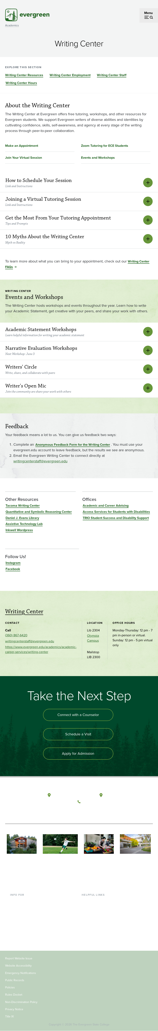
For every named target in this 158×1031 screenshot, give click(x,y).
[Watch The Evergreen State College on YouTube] (90, 811)
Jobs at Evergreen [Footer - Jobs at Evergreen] (95, 941)
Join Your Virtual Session (23, 157)
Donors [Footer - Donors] (15, 927)
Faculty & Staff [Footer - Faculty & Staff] (20, 921)
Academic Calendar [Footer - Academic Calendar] (96, 927)
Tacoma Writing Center (23, 505)
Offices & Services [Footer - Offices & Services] (95, 914)
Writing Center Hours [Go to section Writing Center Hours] (21, 82)
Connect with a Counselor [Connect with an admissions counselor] (78, 714)
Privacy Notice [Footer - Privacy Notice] (14, 1009)
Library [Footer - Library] (86, 901)
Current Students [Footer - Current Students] (22, 901)
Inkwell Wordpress (19, 530)
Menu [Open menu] (148, 12)
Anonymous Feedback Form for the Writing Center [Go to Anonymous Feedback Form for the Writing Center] (72, 444)
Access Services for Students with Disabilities (116, 511)
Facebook (13, 569)
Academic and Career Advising (106, 505)
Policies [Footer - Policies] (10, 987)
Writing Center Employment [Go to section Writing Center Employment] (70, 75)
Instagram (13, 562)
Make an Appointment (21, 145)
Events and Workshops (98, 157)
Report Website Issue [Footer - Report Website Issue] (18, 958)
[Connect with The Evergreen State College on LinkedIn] (107, 811)
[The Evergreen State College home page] (20, 799)
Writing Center (24, 611)
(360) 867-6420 (16, 635)
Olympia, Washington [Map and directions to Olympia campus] (69, 795)
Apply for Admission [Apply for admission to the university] (78, 753)
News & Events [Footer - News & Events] (92, 934)
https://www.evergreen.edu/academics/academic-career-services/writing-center (41, 649)
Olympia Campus (93, 638)
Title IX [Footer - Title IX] (9, 1016)
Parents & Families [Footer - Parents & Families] (23, 914)
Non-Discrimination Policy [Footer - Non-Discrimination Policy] (21, 1002)
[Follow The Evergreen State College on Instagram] (98, 811)
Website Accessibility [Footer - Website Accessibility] (18, 965)
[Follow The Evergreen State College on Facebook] (81, 811)
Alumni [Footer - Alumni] (15, 934)
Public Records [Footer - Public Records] (14, 980)
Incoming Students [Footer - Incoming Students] (23, 907)
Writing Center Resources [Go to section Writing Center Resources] (24, 75)
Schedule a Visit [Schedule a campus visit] (78, 734)
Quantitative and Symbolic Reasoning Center (39, 511)
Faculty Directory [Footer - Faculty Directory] (94, 907)
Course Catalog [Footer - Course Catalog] (93, 921)
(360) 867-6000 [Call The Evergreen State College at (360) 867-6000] (94, 802)
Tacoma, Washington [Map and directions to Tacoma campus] (120, 795)
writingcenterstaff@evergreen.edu (40, 461)
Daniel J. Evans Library (22, 518)
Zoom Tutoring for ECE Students (104, 145)
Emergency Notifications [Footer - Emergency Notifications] (20, 973)
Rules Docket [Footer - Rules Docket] (13, 995)
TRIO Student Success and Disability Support (116, 518)
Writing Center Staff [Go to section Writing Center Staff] (111, 75)
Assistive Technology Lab (24, 523)
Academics (12, 25)
